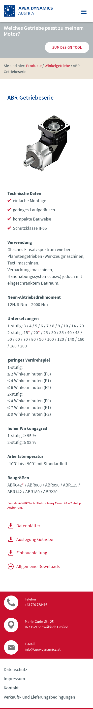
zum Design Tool (67, 47)
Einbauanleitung (31, 553)
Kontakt (11, 688)
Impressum (14, 678)
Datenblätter (28, 525)
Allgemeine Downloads (38, 566)
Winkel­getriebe (57, 65)
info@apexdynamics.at (43, 649)
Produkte (34, 65)
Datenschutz (15, 669)
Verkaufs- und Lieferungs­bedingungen (39, 697)
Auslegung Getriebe (34, 539)
